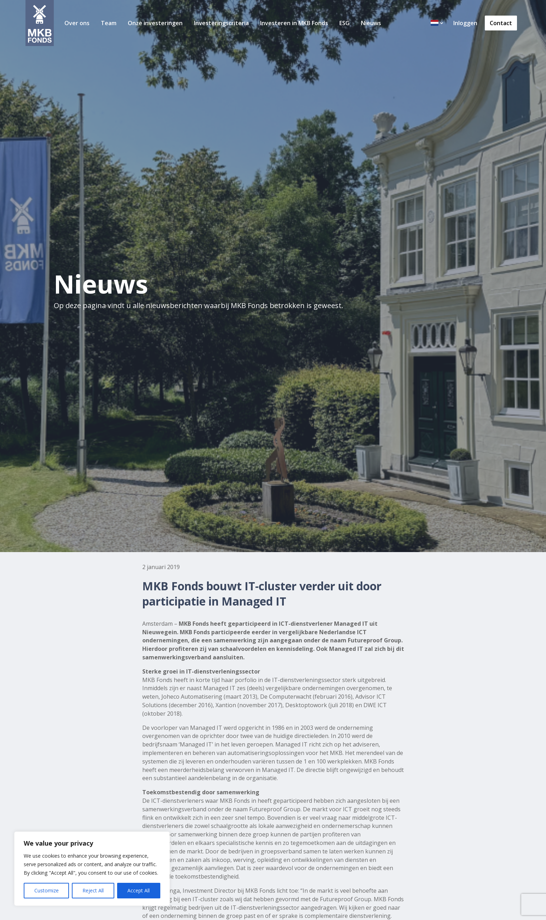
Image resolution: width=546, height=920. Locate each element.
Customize (46, 890)
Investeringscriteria (221, 23)
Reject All (93, 890)
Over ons (77, 23)
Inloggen (465, 23)
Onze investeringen (155, 23)
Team (108, 23)
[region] (92, 868)
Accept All (138, 890)
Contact (501, 23)
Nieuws (371, 23)
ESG (344, 23)
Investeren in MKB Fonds (294, 23)
